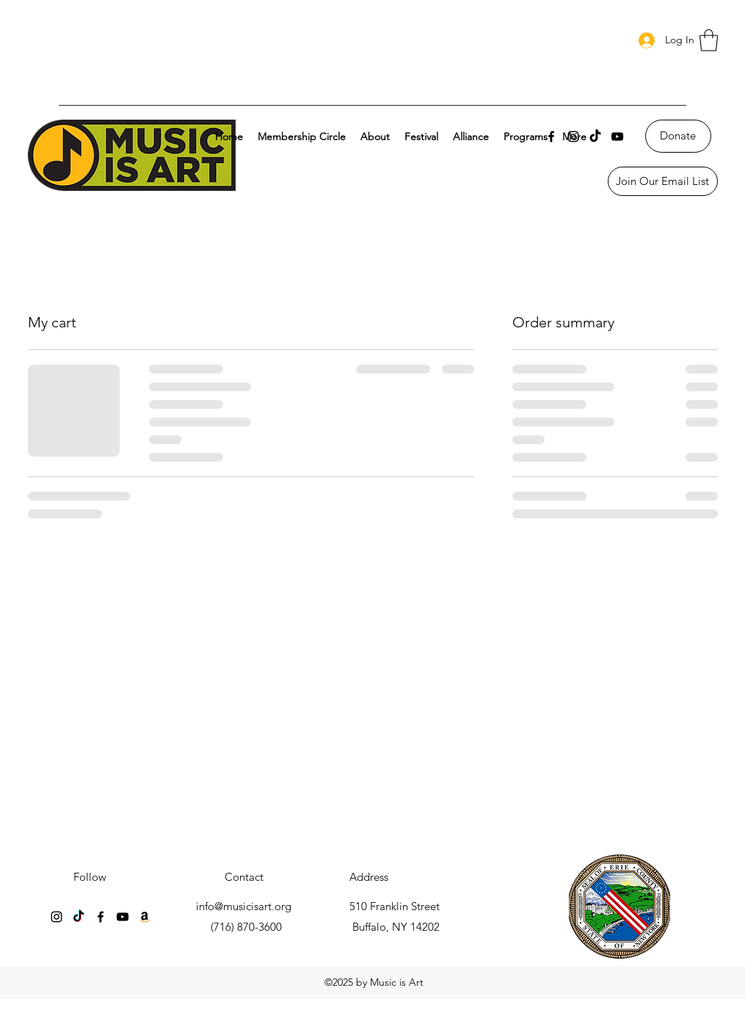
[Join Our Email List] (663, 181)
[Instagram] (56, 916)
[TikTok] (595, 136)
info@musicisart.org (243, 906)
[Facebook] (100, 916)
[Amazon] (144, 916)
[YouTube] (617, 136)
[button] (708, 40)
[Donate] (678, 136)
